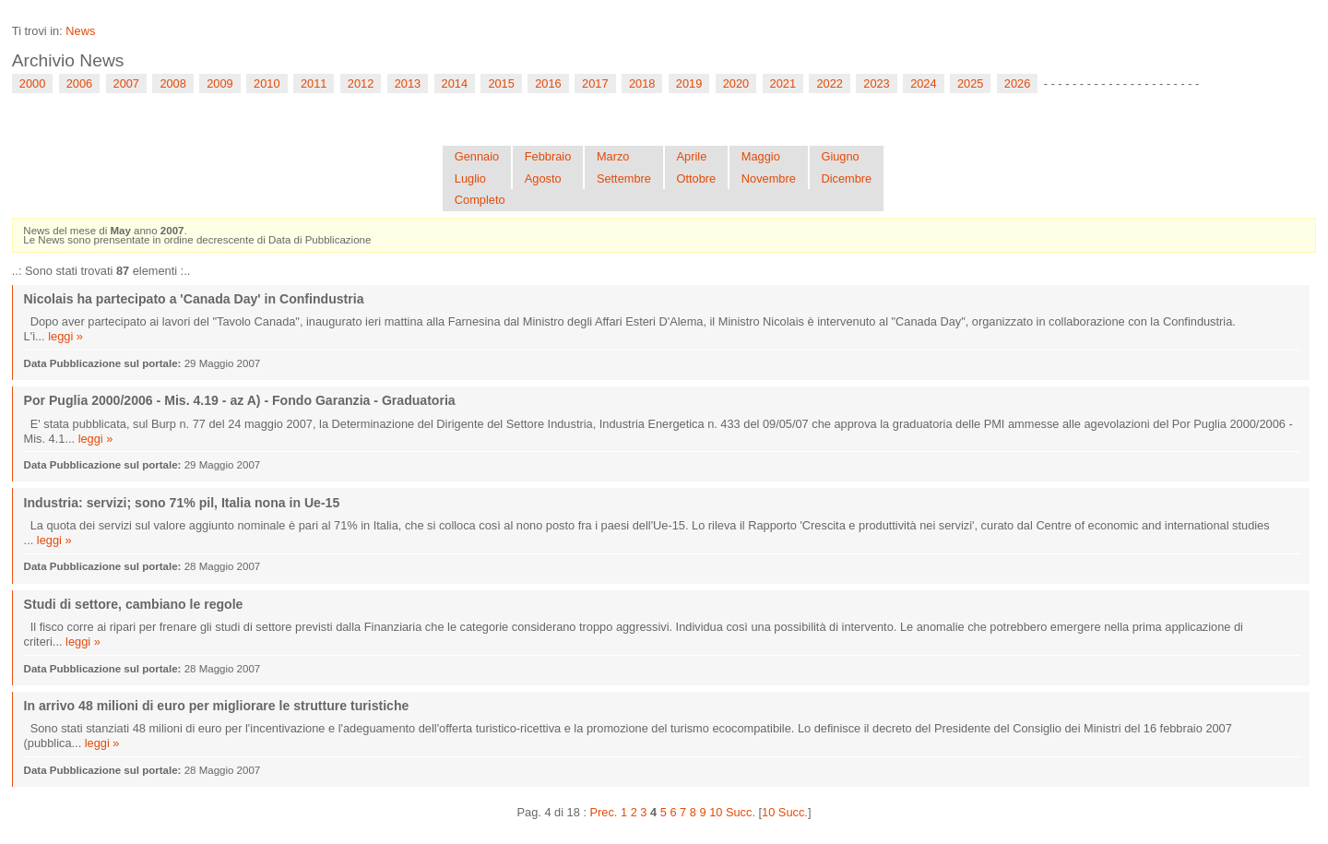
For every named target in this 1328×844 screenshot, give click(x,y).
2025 (970, 83)
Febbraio (548, 156)
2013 (408, 83)
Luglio (470, 178)
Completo (480, 200)
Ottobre (697, 178)
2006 (79, 83)
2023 (876, 83)
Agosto (543, 178)
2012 (361, 83)
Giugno (840, 156)
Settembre (624, 178)
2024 (923, 83)
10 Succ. (785, 812)
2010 (266, 83)
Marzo (613, 156)
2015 (501, 83)
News (80, 31)
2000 (32, 83)
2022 (829, 83)
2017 (595, 83)
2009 (219, 83)
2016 (548, 83)
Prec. (604, 812)
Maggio (760, 156)
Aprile (692, 156)
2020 (736, 83)
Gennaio (477, 156)
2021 (783, 83)
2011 (313, 83)
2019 (689, 83)
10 (715, 812)
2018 (642, 83)
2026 (1017, 83)
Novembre (768, 178)
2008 (172, 83)
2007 (126, 83)
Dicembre (846, 178)
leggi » (65, 336)
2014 (455, 83)
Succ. (740, 812)
